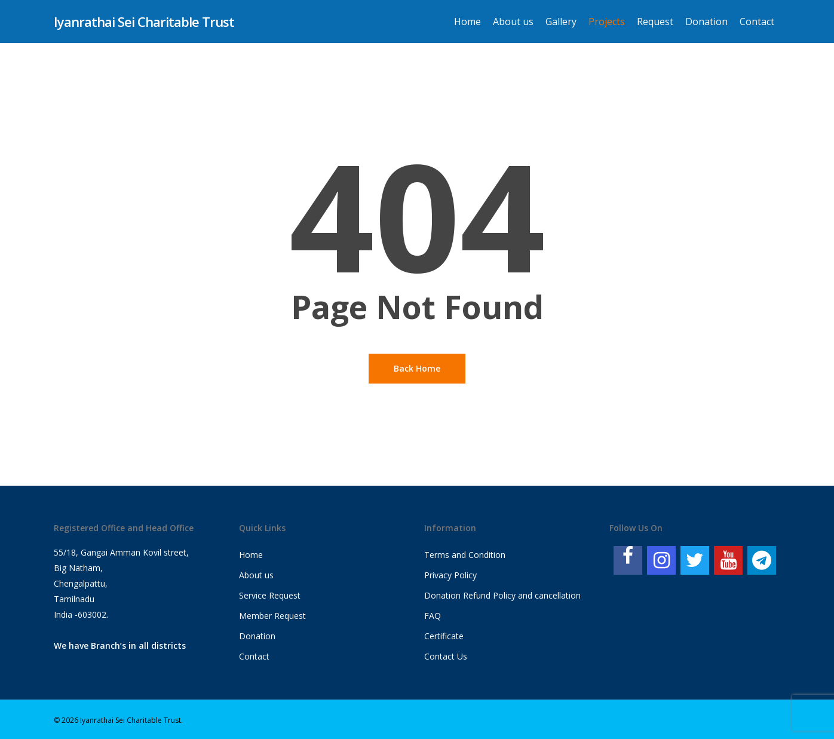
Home (251, 554)
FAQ (432, 615)
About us (256, 575)
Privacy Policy (450, 575)
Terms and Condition (464, 554)
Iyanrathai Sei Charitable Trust (144, 21)
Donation (257, 636)
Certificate (444, 636)
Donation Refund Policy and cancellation (502, 595)
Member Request (272, 615)
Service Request (270, 595)
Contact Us (445, 656)
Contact (254, 656)
